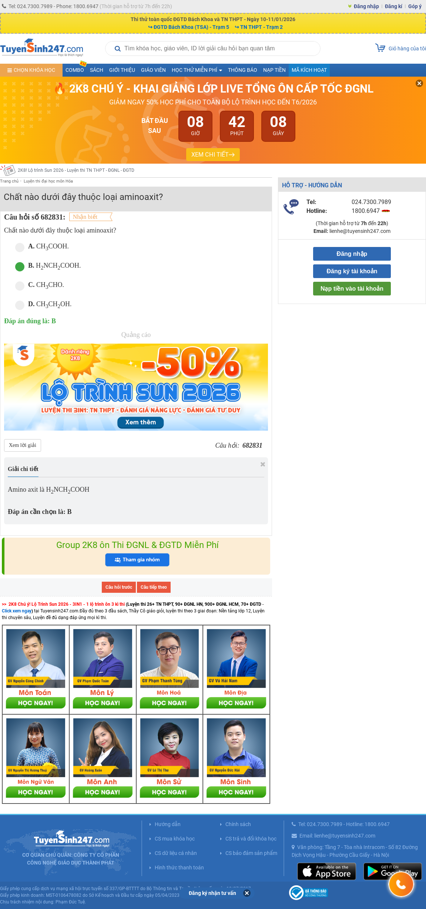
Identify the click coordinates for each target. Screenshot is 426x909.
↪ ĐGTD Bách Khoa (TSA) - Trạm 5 (188, 27)
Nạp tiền (274, 70)
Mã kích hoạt (309, 70)
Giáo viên (153, 70)
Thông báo (242, 70)
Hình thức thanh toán (179, 867)
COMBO (76, 68)
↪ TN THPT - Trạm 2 (259, 27)
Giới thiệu (122, 70)
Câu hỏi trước (118, 587)
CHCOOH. (42, 246)
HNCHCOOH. (48, 266)
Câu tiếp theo (154, 587)
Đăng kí (393, 6)
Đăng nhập (366, 6)
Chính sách (238, 824)
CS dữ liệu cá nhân (176, 853)
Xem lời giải (22, 445)
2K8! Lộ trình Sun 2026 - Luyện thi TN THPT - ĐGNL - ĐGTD (76, 170)
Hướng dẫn (168, 824)
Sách (96, 70)
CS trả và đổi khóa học (250, 839)
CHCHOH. (43, 304)
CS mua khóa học (175, 839)
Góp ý (415, 6)
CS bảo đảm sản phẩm (251, 853)
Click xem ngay (16, 611)
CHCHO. (39, 285)
